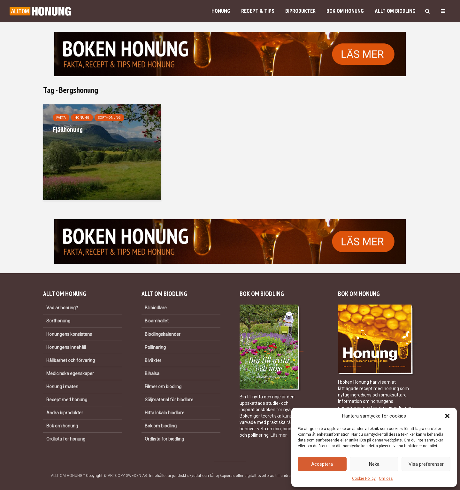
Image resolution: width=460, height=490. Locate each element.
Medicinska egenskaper (70, 373)
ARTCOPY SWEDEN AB (127, 475)
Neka (374, 464)
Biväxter (153, 360)
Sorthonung (109, 117)
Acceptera (322, 464)
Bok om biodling (161, 425)
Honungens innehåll (66, 347)
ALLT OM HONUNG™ (68, 475)
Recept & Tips (257, 11)
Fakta (61, 117)
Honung (220, 11)
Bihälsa (152, 373)
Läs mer (279, 435)
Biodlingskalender (162, 334)
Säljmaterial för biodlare (169, 399)
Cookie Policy (364, 478)
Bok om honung (345, 11)
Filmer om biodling (163, 386)
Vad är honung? (62, 307)
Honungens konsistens (69, 334)
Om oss (386, 478)
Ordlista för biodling (164, 438)
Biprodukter (300, 11)
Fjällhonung (68, 129)
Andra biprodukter (64, 412)
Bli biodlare (156, 307)
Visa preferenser (426, 464)
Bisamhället (157, 320)
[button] (447, 416)
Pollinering (155, 347)
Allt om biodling (395, 11)
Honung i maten (62, 386)
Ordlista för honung (65, 438)
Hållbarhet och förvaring (70, 360)
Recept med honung (66, 399)
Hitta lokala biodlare (164, 412)
